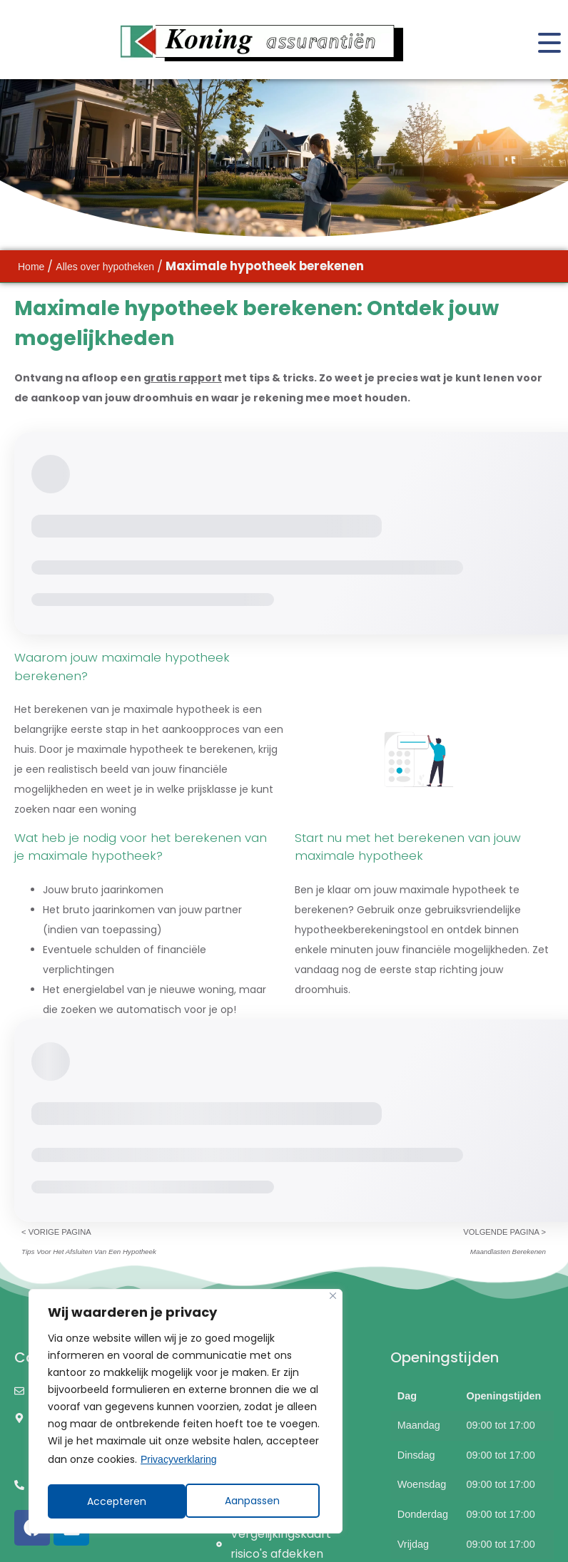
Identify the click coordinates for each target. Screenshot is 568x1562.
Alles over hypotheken (105, 266)
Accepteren (255, 1501)
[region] (186, 1413)
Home (31, 266)
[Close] (333, 1299)
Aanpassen (114, 1501)
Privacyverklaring (179, 1463)
